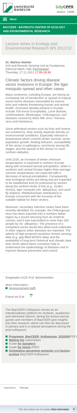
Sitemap (24, 387)
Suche (67, 19)
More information (60, 409)
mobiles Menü (17, 20)
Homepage (41, 69)
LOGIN (70, 12)
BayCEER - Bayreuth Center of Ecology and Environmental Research (34, 29)
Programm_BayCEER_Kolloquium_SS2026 (39, 336)
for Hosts (24, 347)
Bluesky (7, 376)
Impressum (10, 387)
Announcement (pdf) (22, 288)
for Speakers (27, 343)
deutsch (61, 12)
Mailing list (16, 340)
